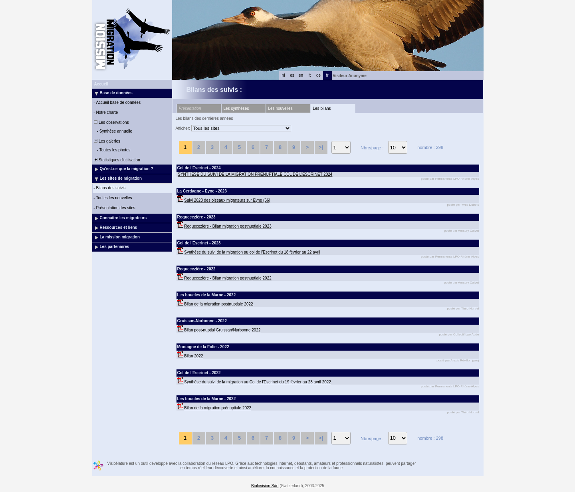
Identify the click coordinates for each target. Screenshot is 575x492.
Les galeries (106, 141)
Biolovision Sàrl (264, 486)
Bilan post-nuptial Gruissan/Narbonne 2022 (222, 330)
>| (321, 147)
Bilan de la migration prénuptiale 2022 (217, 408)
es (292, 75)
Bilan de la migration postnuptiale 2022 (219, 304)
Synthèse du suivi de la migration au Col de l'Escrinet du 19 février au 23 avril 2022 (257, 382)
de (318, 75)
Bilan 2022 (193, 356)
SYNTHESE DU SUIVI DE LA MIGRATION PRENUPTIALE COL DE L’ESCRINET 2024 (255, 174)
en (301, 75)
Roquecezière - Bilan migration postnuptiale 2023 (227, 226)
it (310, 75)
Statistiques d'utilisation (116, 160)
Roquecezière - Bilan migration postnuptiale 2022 (227, 278)
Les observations (111, 122)
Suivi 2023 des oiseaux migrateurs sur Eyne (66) (227, 200)
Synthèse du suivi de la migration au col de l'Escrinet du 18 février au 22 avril (252, 252)
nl (283, 75)
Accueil (101, 84)
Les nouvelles (280, 108)
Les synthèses (236, 108)
